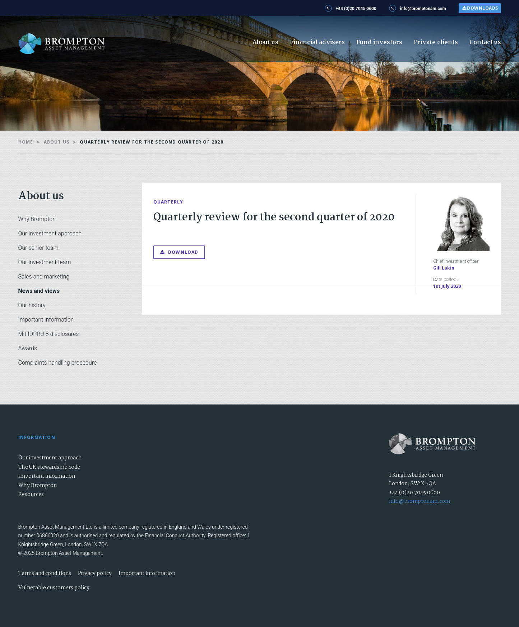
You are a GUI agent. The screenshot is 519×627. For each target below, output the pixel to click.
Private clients (436, 42)
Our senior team (38, 247)
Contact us (485, 42)
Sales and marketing (44, 276)
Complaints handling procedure (57, 362)
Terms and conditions (44, 573)
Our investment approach (50, 233)
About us (265, 42)
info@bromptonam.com (419, 501)
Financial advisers (317, 42)
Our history (32, 305)
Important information (46, 319)
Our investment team (44, 262)
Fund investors (379, 42)
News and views (39, 290)
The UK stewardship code (49, 467)
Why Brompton (37, 219)
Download (179, 252)
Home (25, 142)
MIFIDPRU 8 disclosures (48, 334)
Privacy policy (95, 573)
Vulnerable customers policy (53, 588)
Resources (31, 494)
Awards (27, 348)
